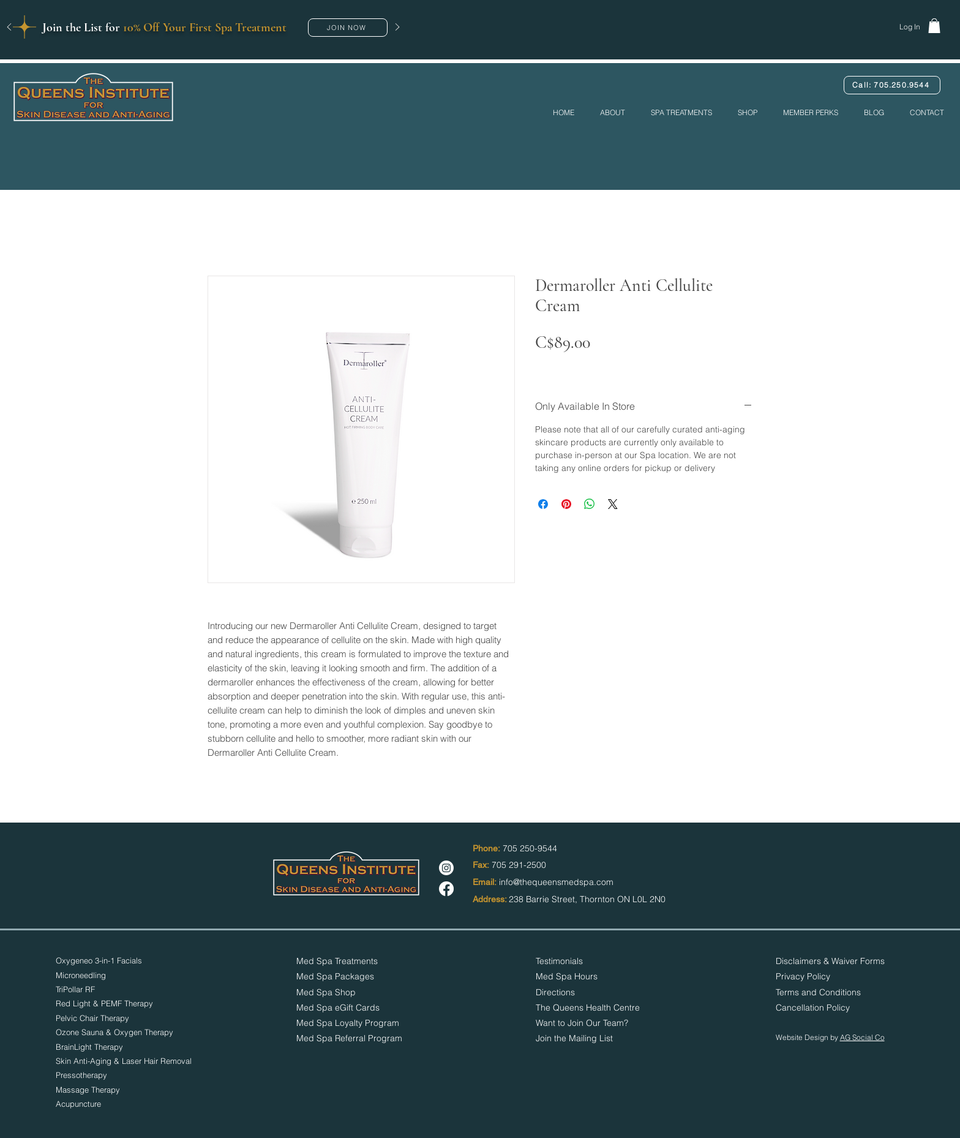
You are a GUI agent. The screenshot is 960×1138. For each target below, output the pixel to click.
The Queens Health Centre (588, 1007)
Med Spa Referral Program (349, 1038)
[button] (348, 27)
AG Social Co (862, 1037)
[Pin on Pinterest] (566, 504)
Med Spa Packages (335, 976)
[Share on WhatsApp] (589, 504)
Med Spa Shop (326, 992)
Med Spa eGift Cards (338, 1007)
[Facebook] (446, 888)
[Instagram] (446, 868)
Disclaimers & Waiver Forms (830, 961)
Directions (555, 992)
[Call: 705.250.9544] (892, 85)
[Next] (397, 28)
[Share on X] (613, 504)
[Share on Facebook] (543, 504)
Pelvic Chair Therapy (92, 1018)
